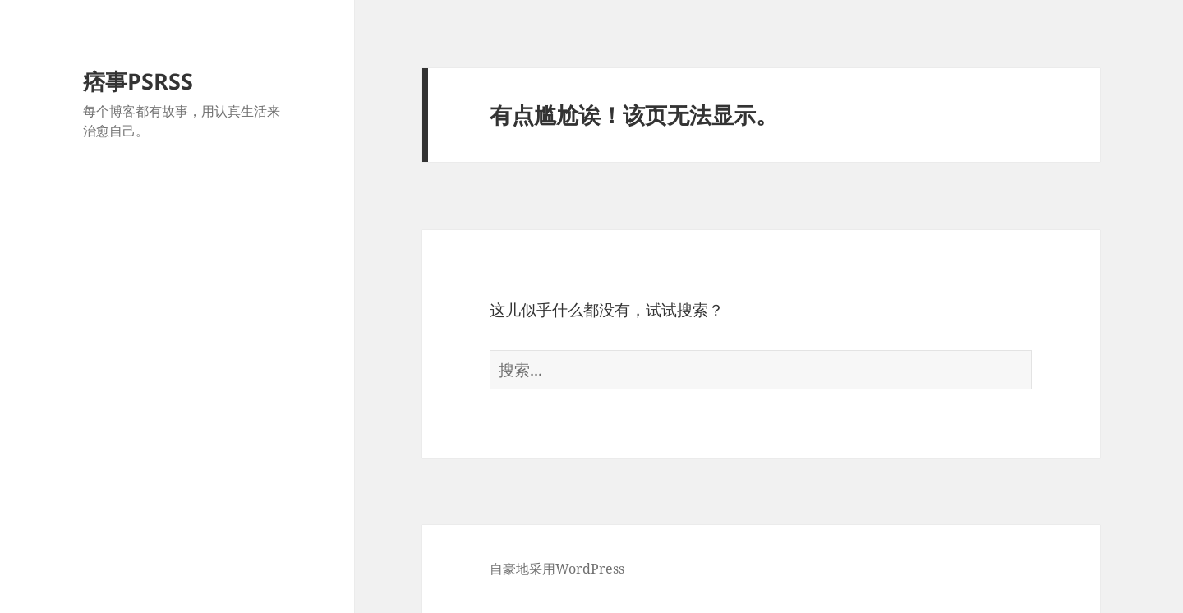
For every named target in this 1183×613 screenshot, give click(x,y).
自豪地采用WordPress (557, 569)
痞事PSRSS (138, 81)
